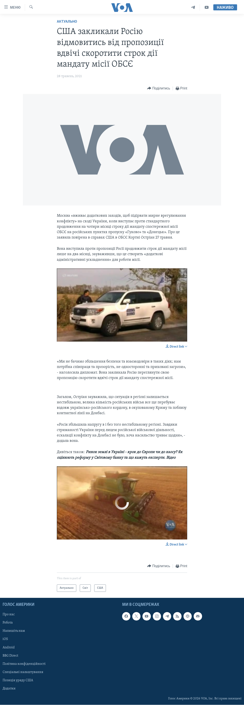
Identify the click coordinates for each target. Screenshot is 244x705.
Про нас (9, 614)
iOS (5, 639)
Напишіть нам (14, 631)
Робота (8, 623)
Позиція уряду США (18, 680)
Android (9, 647)
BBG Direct (10, 655)
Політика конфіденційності (24, 664)
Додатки (9, 688)
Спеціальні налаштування (23, 672)
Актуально (67, 22)
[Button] (158, 88)
